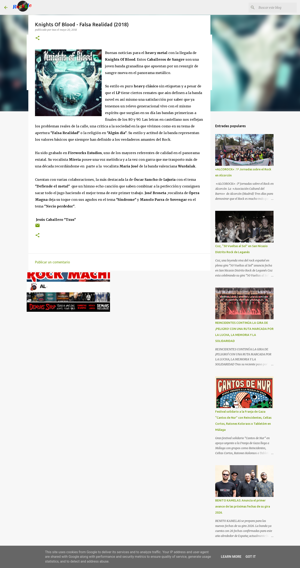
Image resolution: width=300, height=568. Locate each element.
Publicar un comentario (52, 262)
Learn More (231, 557)
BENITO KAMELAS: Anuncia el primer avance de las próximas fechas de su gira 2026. (242, 506)
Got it (250, 557)
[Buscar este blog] (275, 8)
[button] (37, 38)
